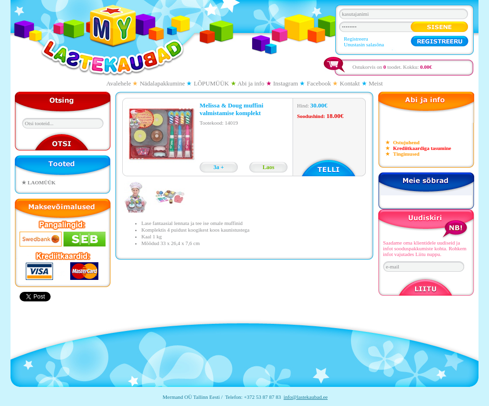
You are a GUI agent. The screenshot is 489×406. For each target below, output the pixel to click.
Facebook (319, 83)
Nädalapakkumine (162, 83)
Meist (376, 83)
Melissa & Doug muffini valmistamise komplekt (231, 109)
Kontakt (350, 83)
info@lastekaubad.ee (306, 397)
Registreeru (356, 39)
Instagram (285, 83)
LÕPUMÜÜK (211, 83)
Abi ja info (250, 83)
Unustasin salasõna (364, 44)
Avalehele (118, 83)
